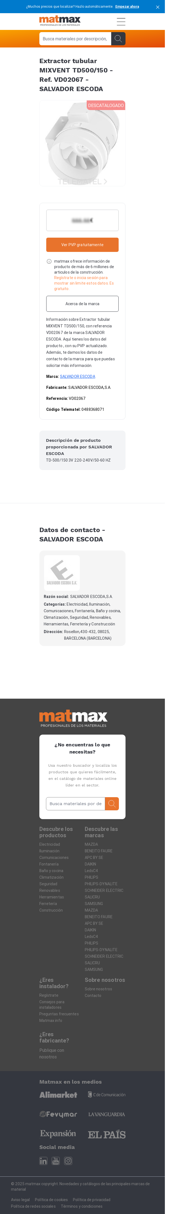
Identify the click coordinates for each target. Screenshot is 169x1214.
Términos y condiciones (81, 1206)
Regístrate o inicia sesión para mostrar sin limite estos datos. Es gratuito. (84, 283)
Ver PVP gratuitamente (82, 244)
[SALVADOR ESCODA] (62, 573)
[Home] (60, 21)
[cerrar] (157, 6)
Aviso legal (20, 1199)
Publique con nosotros (51, 1053)
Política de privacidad (91, 1199)
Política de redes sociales (33, 1206)
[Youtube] (56, 1161)
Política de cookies (51, 1199)
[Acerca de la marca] (82, 304)
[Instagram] (68, 1161)
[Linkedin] (43, 1161)
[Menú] (121, 21)
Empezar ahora (127, 6)
